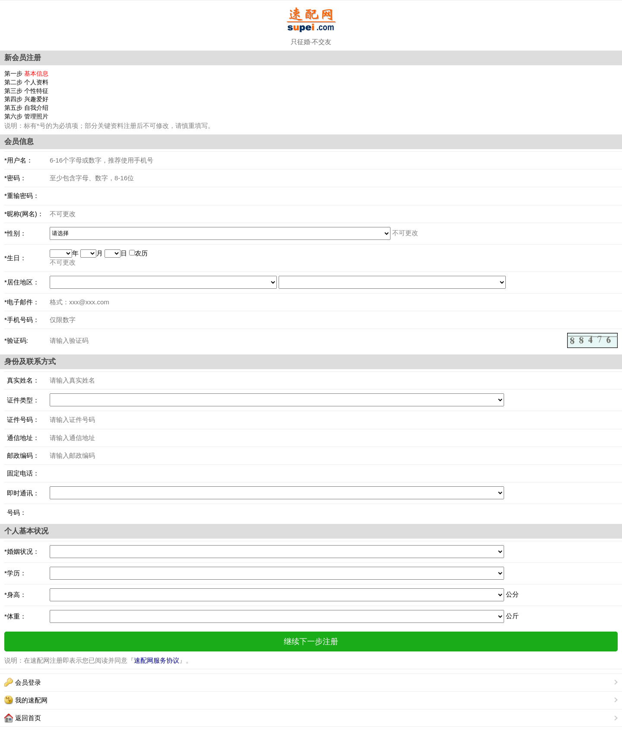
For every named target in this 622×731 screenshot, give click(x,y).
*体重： (15, 616)
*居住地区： (21, 282)
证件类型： (21, 400)
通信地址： (21, 437)
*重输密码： (21, 195)
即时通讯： (21, 493)
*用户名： (18, 160)
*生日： (15, 258)
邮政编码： (21, 455)
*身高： (15, 594)
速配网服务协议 (156, 660)
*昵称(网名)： (24, 213)
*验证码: (16, 340)
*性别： (15, 233)
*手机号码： (21, 319)
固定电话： (21, 473)
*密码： (15, 178)
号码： (15, 512)
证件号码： (21, 419)
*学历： (15, 573)
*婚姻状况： (21, 551)
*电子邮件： (21, 302)
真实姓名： (21, 380)
